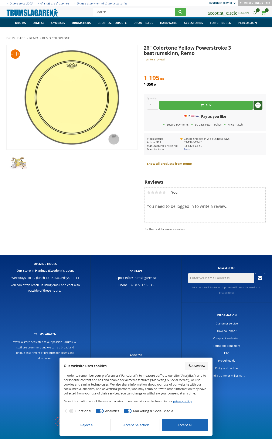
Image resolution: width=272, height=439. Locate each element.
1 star (149, 192)
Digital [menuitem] (38, 24)
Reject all (87, 425)
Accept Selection (136, 425)
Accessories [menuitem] (193, 24)
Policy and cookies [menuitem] (226, 368)
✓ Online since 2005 (19, 3)
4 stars (160, 192)
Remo (187, 149)
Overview (196, 366)
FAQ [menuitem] (227, 353)
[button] (255, 14)
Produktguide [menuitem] (226, 360)
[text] (205, 78)
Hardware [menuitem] (168, 24)
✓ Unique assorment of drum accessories (100, 3)
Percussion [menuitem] (247, 24)
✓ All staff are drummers (53, 3)
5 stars (164, 192)
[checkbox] (77, 411)
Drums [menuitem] (20, 24)
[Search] (180, 12)
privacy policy (226, 292)
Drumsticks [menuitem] (81, 24)
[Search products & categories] (134, 12)
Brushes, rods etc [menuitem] (112, 24)
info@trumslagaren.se (141, 278)
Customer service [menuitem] (220, 2)
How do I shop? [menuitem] (227, 331)
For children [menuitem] (220, 24)
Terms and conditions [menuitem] (227, 346)
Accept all (185, 425)
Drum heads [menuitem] (143, 24)
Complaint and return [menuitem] (227, 338)
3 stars (156, 192)
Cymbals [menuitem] (58, 24)
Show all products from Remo (169, 164)
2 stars (152, 192)
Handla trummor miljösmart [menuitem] (227, 375)
